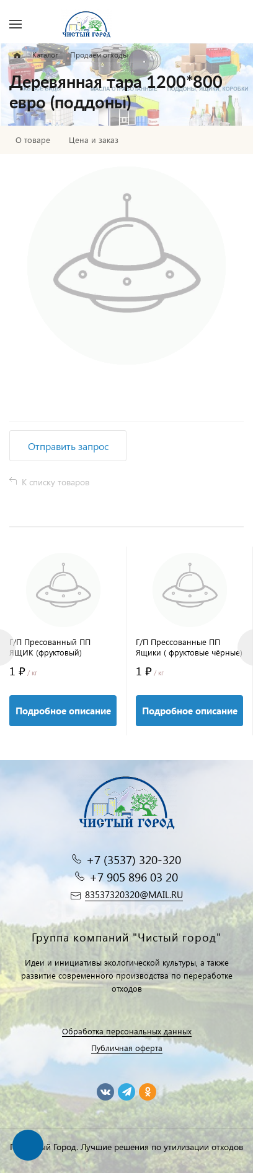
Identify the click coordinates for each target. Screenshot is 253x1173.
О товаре (33, 140)
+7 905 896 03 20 (133, 877)
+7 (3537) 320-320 (133, 859)
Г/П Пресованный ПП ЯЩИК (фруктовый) (50, 646)
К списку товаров (55, 482)
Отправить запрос (68, 445)
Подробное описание (63, 710)
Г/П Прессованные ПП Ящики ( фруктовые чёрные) (189, 646)
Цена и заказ (93, 140)
